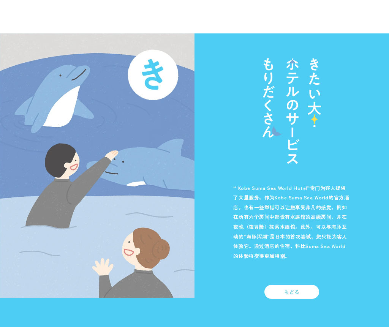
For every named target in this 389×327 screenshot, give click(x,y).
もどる (292, 291)
